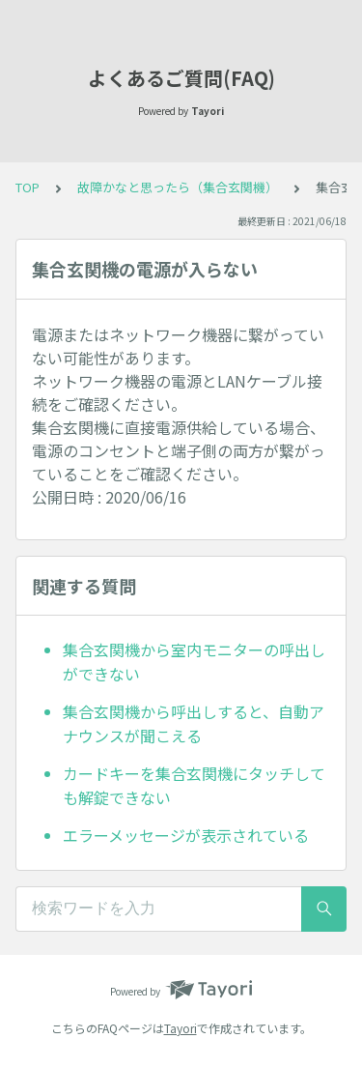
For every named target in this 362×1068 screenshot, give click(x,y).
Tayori (180, 1028)
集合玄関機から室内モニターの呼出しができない (194, 662)
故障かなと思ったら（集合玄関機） (177, 187)
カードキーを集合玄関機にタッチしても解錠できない (194, 786)
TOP (27, 187)
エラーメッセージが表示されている (186, 835)
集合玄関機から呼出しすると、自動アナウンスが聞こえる (193, 724)
